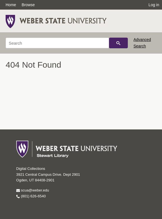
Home (11, 5)
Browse (28, 5)
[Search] (57, 43)
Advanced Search (142, 42)
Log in (154, 5)
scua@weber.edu (32, 190)
